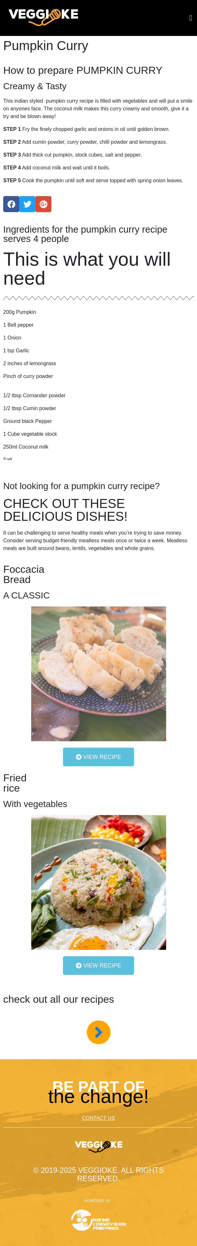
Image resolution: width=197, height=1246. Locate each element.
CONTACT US (98, 1118)
